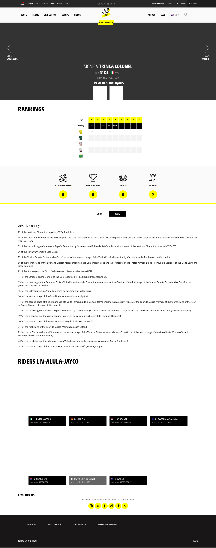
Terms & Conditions (28, 541)
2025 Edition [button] (50, 14)
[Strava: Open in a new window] (114, 3)
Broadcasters (48, 3)
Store (183, 3)
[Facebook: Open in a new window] (104, 3)
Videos (77, 14)
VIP (177, 3)
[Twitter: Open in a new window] (101, 3)
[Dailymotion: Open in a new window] (108, 3)
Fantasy (151, 14)
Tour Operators (158, 3)
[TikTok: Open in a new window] (111, 3)
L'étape (65, 14)
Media (59, 3)
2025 (117, 213)
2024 (99, 213)
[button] (175, 15)
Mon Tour (192, 3)
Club (163, 14)
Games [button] (67, 3)
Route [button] (24, 14)
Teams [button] (35, 14)
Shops (170, 3)
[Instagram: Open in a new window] (98, 3)
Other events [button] (33, 3)
